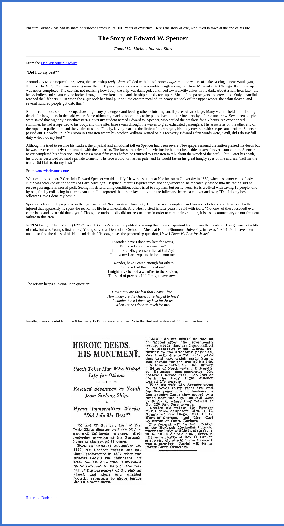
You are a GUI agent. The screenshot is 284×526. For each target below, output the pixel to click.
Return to (41, 498)
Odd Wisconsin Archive (59, 63)
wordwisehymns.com (51, 171)
